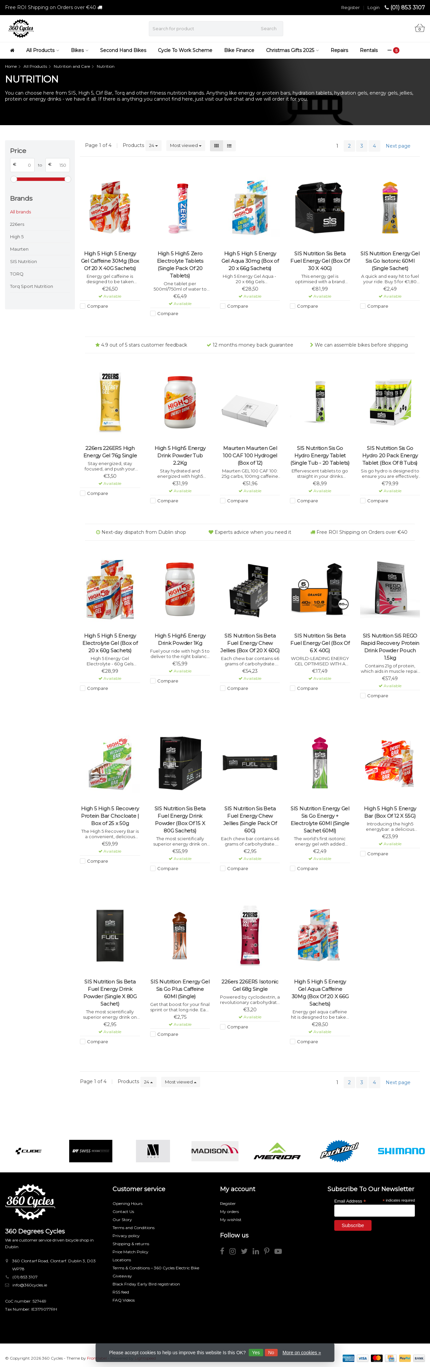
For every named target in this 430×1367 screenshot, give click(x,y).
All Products (42, 50)
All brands (20, 211)
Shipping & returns (131, 1243)
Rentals (369, 50)
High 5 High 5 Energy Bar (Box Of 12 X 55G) (390, 812)
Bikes (79, 50)
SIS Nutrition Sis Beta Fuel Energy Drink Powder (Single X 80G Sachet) (110, 992)
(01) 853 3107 (407, 7)
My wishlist (231, 1219)
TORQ (17, 273)
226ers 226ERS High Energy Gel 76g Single (110, 452)
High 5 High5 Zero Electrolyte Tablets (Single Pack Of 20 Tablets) (180, 264)
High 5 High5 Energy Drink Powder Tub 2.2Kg (180, 455)
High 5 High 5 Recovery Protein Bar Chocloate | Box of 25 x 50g (110, 815)
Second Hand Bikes (123, 50)
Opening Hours (127, 1203)
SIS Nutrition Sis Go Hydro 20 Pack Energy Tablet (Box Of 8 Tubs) (390, 455)
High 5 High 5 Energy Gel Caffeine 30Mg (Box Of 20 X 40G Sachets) (110, 260)
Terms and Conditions (134, 1227)
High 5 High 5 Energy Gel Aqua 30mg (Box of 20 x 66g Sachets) (250, 260)
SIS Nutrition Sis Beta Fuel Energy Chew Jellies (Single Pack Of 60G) (250, 819)
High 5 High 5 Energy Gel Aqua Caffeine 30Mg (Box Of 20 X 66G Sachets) (320, 992)
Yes (256, 1352)
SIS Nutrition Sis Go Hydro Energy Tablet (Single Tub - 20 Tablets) (320, 455)
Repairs (339, 50)
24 (153, 145)
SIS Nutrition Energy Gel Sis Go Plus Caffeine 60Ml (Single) (179, 989)
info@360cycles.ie (29, 1284)
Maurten (19, 249)
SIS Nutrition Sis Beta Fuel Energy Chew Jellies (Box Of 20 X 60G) (250, 643)
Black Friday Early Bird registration (146, 1283)
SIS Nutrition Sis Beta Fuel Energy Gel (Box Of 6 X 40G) (319, 643)
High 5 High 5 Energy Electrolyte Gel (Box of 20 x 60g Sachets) (109, 643)
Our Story (122, 1219)
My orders (229, 1211)
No (271, 1352)
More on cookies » (302, 1352)
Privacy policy (126, 1235)
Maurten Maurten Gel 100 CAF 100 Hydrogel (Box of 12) (250, 455)
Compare (97, 306)
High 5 (17, 236)
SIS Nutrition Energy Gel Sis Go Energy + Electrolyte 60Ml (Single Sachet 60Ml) (320, 819)
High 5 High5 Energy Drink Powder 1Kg (180, 639)
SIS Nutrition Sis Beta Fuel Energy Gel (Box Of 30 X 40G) (319, 260)
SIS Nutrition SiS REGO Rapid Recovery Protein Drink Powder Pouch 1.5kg (390, 646)
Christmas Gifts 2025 (292, 50)
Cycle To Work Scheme (185, 50)
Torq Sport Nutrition (31, 286)
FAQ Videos (124, 1300)
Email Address (350, 1200)
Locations (122, 1259)
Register (350, 7)
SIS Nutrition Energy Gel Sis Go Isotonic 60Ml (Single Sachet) (389, 260)
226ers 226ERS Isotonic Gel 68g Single (249, 985)
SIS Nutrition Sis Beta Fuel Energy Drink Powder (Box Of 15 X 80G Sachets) (180, 819)
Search (268, 28)
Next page (398, 146)
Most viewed (186, 145)
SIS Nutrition (23, 261)
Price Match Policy (130, 1251)
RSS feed (121, 1292)
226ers (17, 224)
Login (374, 7)
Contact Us (123, 1211)
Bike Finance (239, 50)
